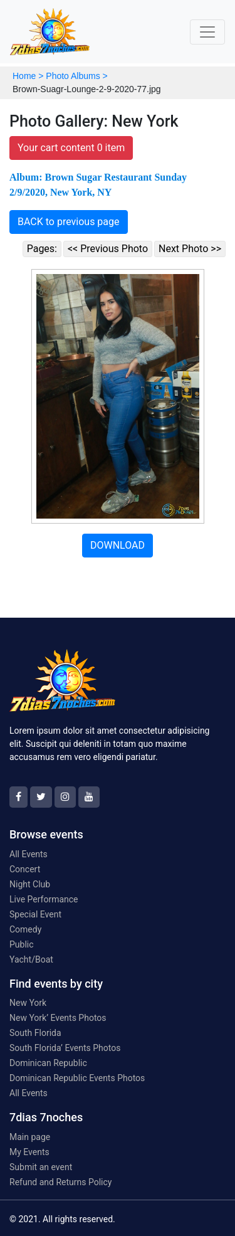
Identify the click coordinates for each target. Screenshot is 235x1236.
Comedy (25, 929)
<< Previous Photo (108, 249)
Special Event (35, 914)
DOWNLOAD (117, 545)
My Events (29, 1152)
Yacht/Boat (31, 959)
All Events (28, 854)
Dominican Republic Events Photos (77, 1078)
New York (27, 1003)
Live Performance (43, 899)
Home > (28, 76)
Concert (24, 869)
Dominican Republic (48, 1063)
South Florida (35, 1033)
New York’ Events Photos (58, 1018)
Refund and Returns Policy (60, 1182)
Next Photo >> (190, 249)
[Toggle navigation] (207, 32)
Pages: (42, 249)
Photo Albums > (76, 76)
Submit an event (40, 1167)
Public (21, 944)
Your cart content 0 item (71, 148)
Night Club (29, 884)
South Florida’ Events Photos (64, 1048)
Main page (29, 1137)
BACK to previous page (69, 222)
